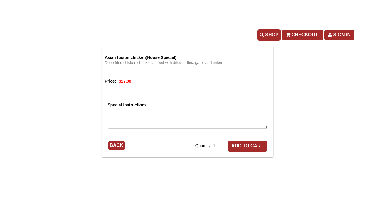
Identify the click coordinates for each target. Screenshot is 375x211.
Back (116, 145)
